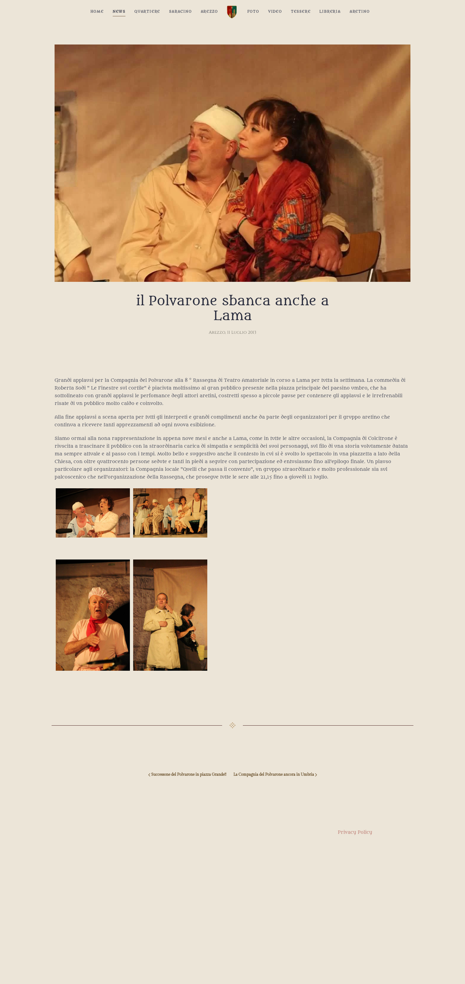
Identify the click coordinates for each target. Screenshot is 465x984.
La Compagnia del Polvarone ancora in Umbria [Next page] (275, 774)
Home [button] (97, 11)
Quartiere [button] (147, 11)
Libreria (329, 11)
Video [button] (275, 11)
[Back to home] (232, 12)
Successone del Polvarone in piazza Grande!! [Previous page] (187, 774)
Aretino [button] (360, 11)
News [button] (119, 11)
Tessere (301, 11)
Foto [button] (253, 11)
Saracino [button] (180, 11)
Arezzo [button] (209, 11)
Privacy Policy (355, 838)
